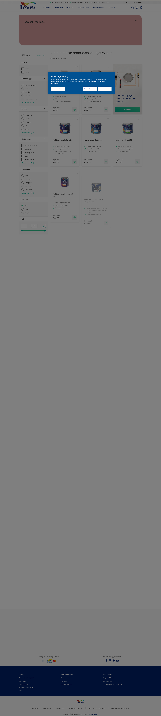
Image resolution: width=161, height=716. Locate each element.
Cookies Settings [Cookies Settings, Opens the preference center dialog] (58, 88)
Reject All (105, 88)
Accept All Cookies (89, 88)
